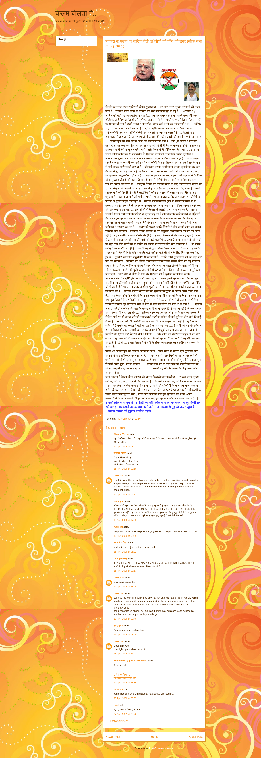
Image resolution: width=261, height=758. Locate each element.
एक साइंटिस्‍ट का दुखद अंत (125, 678)
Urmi (116, 705)
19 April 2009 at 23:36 (125, 682)
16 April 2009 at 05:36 (125, 536)
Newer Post (112, 736)
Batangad (119, 501)
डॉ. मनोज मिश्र (121, 542)
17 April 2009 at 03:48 (125, 618)
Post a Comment (119, 721)
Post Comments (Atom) (161, 748)
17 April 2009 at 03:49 (125, 634)
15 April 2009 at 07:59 (125, 520)
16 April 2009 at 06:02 (125, 551)
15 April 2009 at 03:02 (125, 446)
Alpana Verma (121, 434)
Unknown (119, 475)
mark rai (118, 527)
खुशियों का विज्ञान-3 (122, 674)
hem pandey (120, 558)
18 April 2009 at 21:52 (125, 653)
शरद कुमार (118, 625)
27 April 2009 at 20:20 (125, 714)
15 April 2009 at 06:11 (125, 494)
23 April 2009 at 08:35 (125, 698)
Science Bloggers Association (130, 660)
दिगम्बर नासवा (120, 453)
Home (155, 736)
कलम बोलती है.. (76, 13)
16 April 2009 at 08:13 (125, 570)
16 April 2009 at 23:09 (125, 586)
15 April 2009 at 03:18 (125, 468)
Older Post (196, 736)
